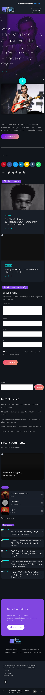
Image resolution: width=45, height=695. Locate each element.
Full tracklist (7, 518)
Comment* (6, 304)
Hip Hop (6, 28)
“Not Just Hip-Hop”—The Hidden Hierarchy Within (21, 427)
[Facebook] (5, 682)
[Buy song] (41, 495)
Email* (5, 329)
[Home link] (15, 10)
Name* (5, 319)
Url (4, 340)
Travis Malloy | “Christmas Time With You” (18, 431)
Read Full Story (10, 136)
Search (3, 382)
